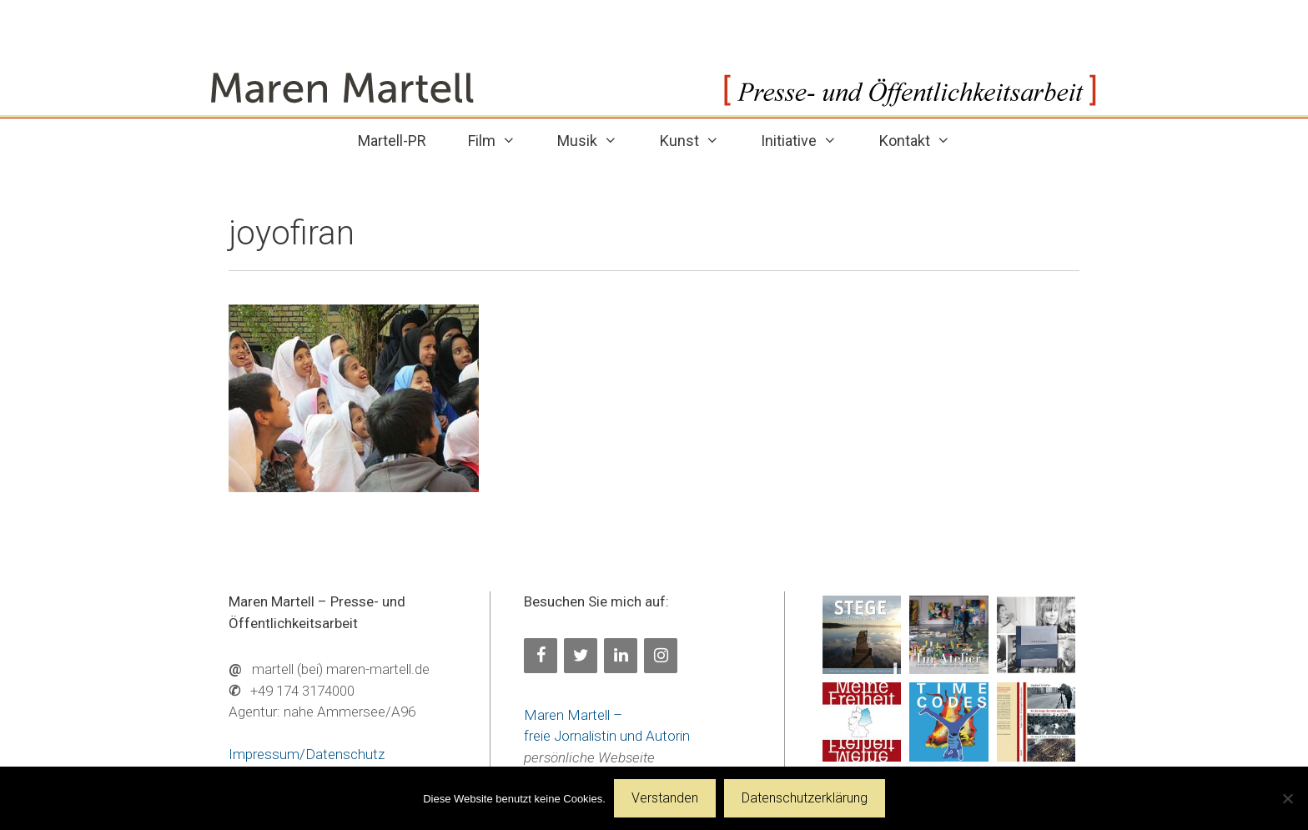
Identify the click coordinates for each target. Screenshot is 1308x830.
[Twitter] (580, 655)
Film (502, 140)
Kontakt (925, 140)
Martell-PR (392, 140)
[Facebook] (540, 655)
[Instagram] (660, 655)
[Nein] (1287, 798)
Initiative (809, 140)
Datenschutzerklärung (805, 798)
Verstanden (664, 798)
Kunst (700, 140)
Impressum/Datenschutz (307, 754)
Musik (597, 140)
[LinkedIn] (620, 655)
